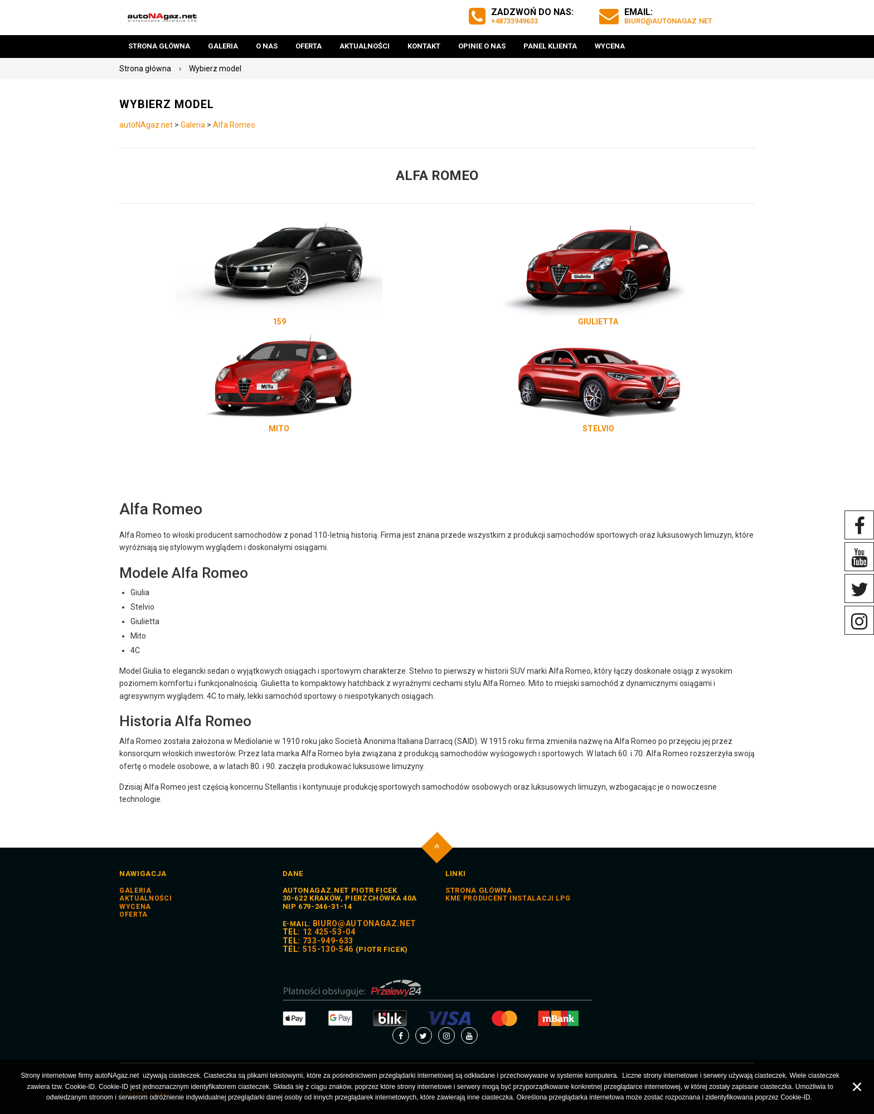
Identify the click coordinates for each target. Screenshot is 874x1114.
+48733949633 (517, 21)
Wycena (610, 46)
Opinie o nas (482, 46)
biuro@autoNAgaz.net (669, 21)
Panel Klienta (550, 46)
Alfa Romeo (234, 124)
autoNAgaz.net (146, 124)
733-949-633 (328, 940)
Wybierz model (215, 68)
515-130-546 (328, 949)
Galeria (223, 46)
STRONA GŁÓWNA (478, 890)
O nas (267, 46)
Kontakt (423, 46)
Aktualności (364, 46)
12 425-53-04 (329, 931)
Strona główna (159, 46)
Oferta (308, 46)
